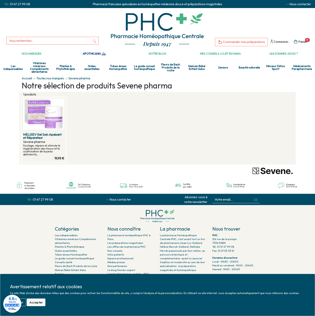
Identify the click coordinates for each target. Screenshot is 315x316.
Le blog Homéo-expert (121, 270)
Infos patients (115, 254)
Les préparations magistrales (125, 242)
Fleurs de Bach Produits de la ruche (170, 67)
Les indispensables (13, 67)
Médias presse (116, 262)
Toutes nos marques (50, 78)
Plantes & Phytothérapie (65, 67)
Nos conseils (114, 250)
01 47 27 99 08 (20, 4)
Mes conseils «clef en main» (220, 53)
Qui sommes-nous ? (283, 53)
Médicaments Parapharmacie (302, 67)
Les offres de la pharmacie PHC (126, 246)
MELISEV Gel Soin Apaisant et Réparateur (42, 136)
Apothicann (94, 53)
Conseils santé (63, 262)
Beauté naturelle (249, 67)
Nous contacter (300, 4)
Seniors (223, 67)
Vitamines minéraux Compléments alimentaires (39, 67)
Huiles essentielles (91, 67)
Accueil (27, 78)
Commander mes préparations (241, 42)
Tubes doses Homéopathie (118, 67)
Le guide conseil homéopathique (144, 67)
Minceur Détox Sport (275, 67)
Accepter (36, 302)
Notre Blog (157, 53)
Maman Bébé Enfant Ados (196, 67)
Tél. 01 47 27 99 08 (223, 246)
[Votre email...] (232, 199)
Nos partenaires (117, 266)
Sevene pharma (79, 78)
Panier (302, 41)
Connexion (279, 41)
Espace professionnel (120, 258)
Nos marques (31, 53)
